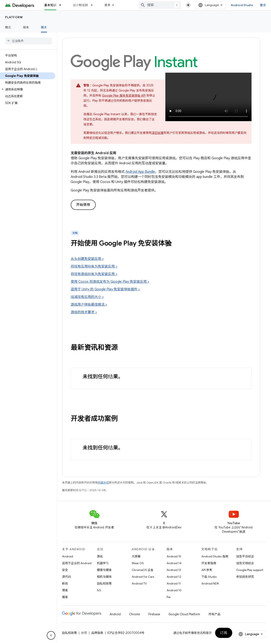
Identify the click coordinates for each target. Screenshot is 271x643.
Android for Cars (143, 577)
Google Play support (249, 570)
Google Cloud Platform (184, 614)
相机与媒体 (104, 577)
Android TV (139, 583)
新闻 (65, 583)
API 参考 (206, 570)
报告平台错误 (245, 556)
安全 (65, 570)
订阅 (223, 633)
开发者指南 (208, 563)
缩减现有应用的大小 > (87, 297)
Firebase (154, 614)
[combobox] (160, 5)
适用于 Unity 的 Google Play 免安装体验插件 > (105, 289)
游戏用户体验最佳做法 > (89, 304)
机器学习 (103, 563)
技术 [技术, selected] (44, 27)
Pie (168, 597)
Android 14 (174, 563)
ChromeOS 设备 (142, 570)
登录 (263, 5)
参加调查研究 (245, 577)
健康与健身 (104, 570)
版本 (26, 27)
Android (67, 556)
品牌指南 (97, 633)
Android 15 (174, 556)
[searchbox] (28, 40)
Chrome (134, 614)
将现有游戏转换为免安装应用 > (94, 274)
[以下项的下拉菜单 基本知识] (62, 5)
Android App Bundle (140, 172)
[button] (27, 89)
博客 (65, 590)
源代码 (66, 577)
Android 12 (174, 577)
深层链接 (157, 133)
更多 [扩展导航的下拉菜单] (107, 5)
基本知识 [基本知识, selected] (50, 5)
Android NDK (210, 583)
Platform (14, 17)
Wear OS (138, 563)
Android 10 (174, 590)
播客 (65, 597)
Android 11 (174, 583)
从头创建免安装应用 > (87, 259)
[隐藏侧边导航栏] (51, 635)
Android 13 (174, 570)
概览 (8, 27)
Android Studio (242, 5)
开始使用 (83, 205)
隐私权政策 (104, 583)
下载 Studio (209, 577)
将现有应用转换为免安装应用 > (94, 266)
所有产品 (214, 614)
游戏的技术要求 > (84, 312)
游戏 (100, 556)
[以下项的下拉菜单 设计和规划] (93, 5)
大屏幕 (136, 556)
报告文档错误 (245, 563)
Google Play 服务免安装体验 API (123, 95)
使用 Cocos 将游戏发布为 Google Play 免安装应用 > (110, 282)
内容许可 (103, 482)
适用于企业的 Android (76, 563)
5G (99, 590)
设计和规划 (80, 5)
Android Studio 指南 (214, 556)
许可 (84, 633)
